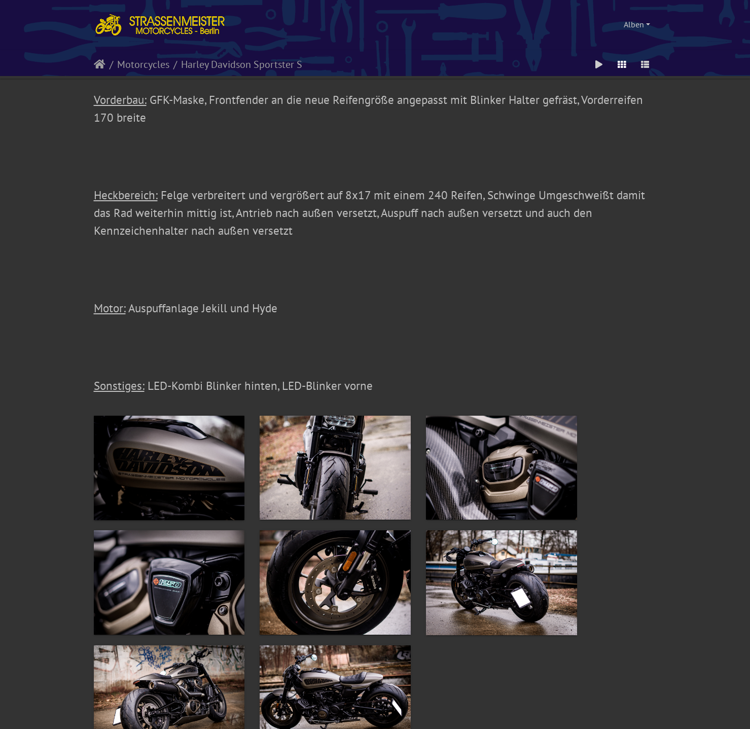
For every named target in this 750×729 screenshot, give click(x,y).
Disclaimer (422, 699)
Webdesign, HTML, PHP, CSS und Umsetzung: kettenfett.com (375, 686)
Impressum (328, 699)
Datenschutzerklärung (375, 699)
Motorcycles (143, 64)
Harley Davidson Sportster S (241, 64)
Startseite (99, 64)
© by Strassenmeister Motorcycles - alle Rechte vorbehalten (375, 669)
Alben (634, 24)
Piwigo (387, 709)
